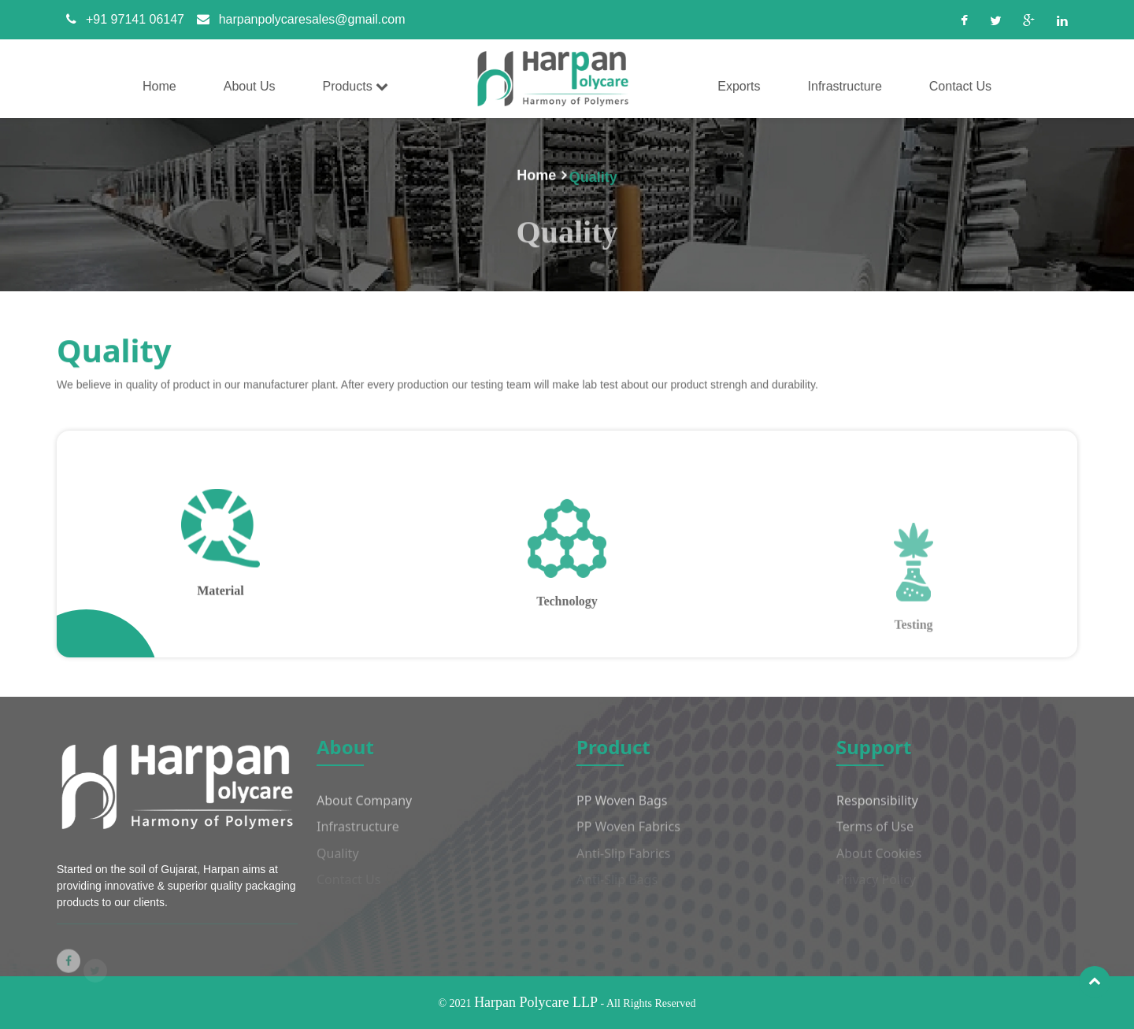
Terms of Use (875, 835)
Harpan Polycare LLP (536, 1002)
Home (536, 177)
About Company (364, 808)
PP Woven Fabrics (628, 835)
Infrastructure (358, 835)
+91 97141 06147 (120, 19)
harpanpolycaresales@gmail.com (296, 19)
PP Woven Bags (622, 808)
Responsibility (877, 808)
